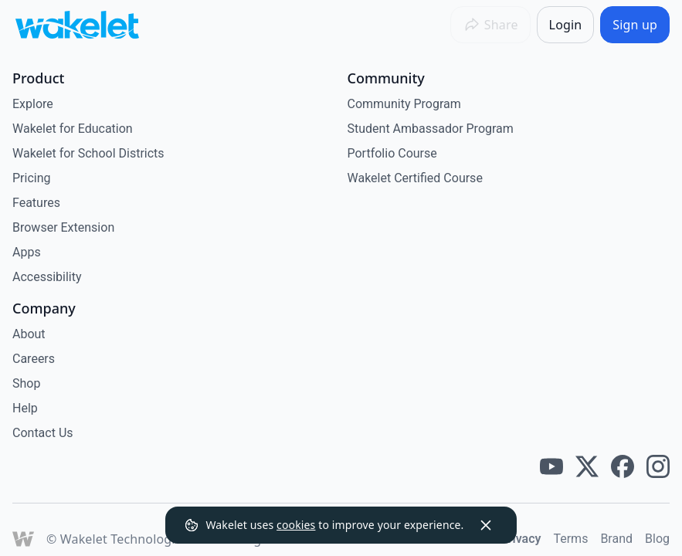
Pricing (31, 178)
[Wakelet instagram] (658, 466)
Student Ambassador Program (431, 128)
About (29, 334)
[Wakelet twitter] (587, 466)
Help (25, 408)
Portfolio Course (392, 153)
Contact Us (42, 432)
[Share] (490, 24)
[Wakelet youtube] (551, 466)
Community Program (404, 104)
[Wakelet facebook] (622, 466)
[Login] (566, 24)
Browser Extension (63, 227)
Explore (32, 104)
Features (36, 202)
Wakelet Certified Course (415, 178)
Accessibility (47, 277)
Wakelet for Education (72, 128)
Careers (33, 358)
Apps (26, 252)
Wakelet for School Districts (88, 153)
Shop (26, 383)
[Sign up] (635, 24)
